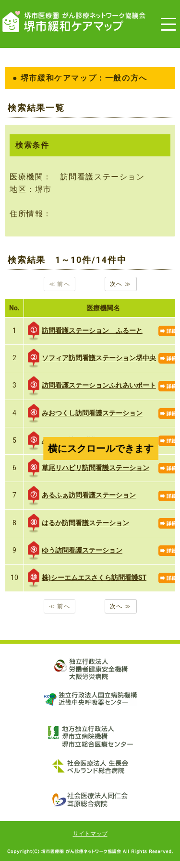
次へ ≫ (121, 284)
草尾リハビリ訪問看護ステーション (88, 468)
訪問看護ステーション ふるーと (85, 331)
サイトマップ (90, 833)
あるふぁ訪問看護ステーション (82, 495)
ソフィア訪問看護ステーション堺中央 (92, 358)
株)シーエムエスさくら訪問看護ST (87, 578)
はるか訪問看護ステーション (78, 523)
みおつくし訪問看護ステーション (85, 413)
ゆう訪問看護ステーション (75, 550)
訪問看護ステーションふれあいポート (92, 385)
